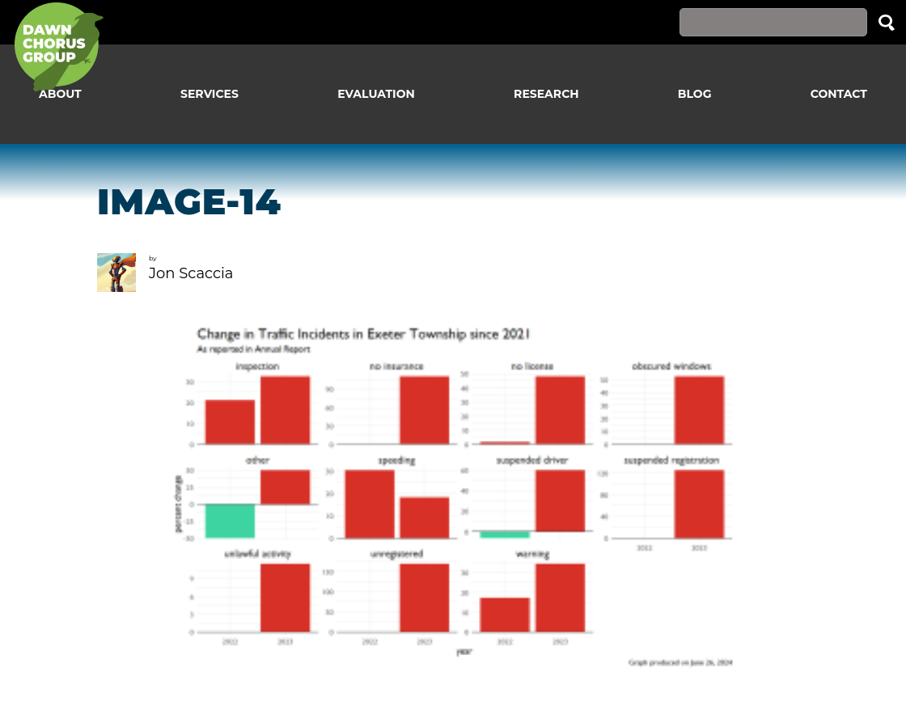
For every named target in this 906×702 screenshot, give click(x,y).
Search (886, 22)
